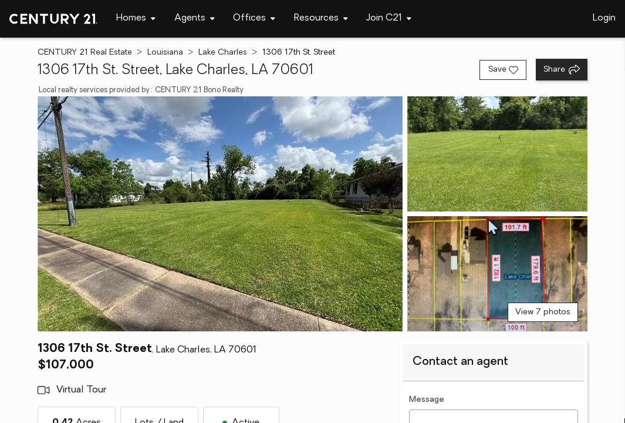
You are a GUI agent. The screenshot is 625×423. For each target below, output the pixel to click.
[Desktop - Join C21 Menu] (388, 19)
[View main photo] (220, 213)
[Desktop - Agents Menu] (194, 19)
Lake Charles (222, 52)
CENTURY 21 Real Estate (85, 52)
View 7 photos (542, 312)
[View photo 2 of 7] (497, 154)
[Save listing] (502, 70)
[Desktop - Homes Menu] (136, 19)
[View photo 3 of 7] (497, 273)
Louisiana (165, 52)
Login (604, 18)
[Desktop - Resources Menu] (321, 19)
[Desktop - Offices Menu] (254, 19)
